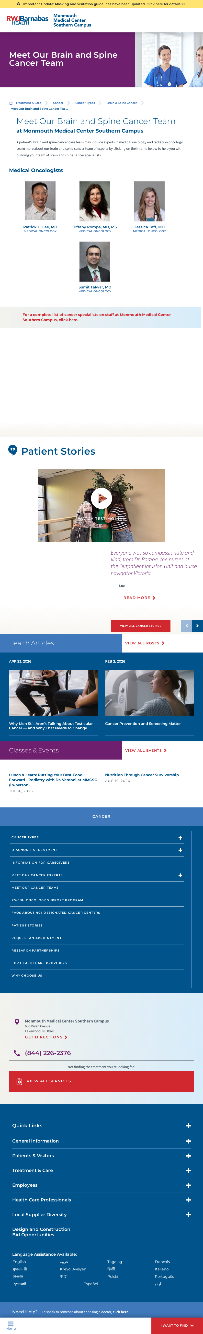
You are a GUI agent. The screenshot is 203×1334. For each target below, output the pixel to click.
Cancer (58, 103)
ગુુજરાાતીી (19, 1269)
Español (91, 1284)
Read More (137, 598)
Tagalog (114, 1262)
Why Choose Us (26, 975)
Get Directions (43, 1037)
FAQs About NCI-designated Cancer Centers (55, 912)
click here (120, 1312)
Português (164, 1276)
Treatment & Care (28, 103)
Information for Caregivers (40, 862)
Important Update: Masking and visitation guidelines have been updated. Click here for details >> (104, 4)
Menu (10, 1325)
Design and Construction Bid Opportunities (41, 1232)
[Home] (49, 20)
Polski (112, 1276)
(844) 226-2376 (48, 1053)
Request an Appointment (36, 938)
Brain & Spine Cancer (122, 103)
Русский (19, 1284)
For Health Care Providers (39, 963)
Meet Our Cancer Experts (37, 875)
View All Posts (142, 643)
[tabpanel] (101, 505)
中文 (63, 1276)
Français (162, 1262)
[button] (177, 1326)
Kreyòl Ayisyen (73, 1269)
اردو (158, 1284)
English (19, 1262)
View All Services (43, 1081)
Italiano (162, 1269)
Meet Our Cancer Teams (35, 887)
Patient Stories (27, 925)
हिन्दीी (111, 1269)
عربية (64, 1262)
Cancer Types (85, 103)
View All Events (143, 750)
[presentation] (157, 577)
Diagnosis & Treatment (34, 850)
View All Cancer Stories (140, 625)
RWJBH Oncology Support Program (47, 900)
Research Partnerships (35, 950)
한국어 (17, 1276)
